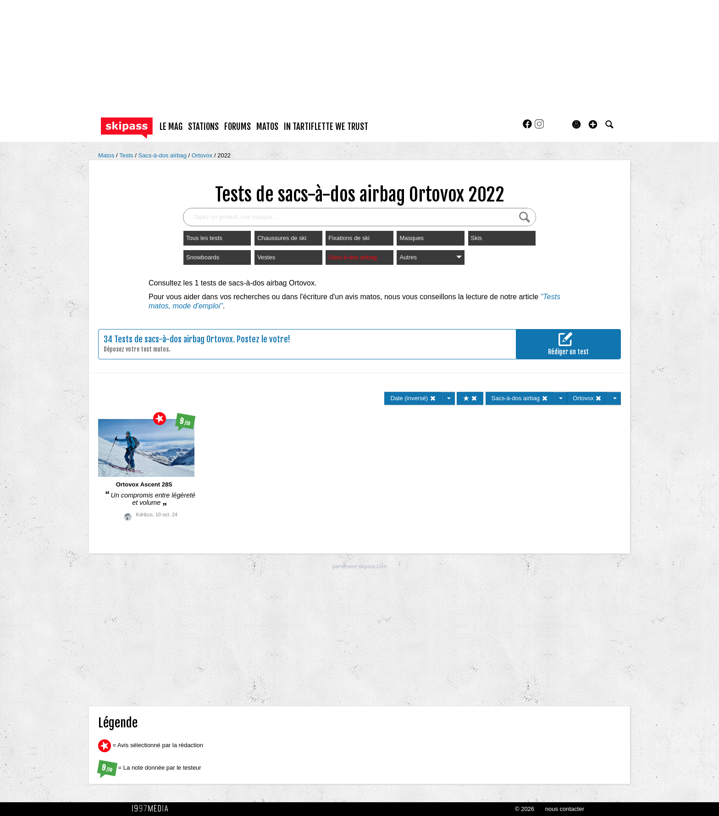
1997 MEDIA (152, 808)
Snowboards (202, 257)
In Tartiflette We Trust (326, 126)
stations (203, 126)
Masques (411, 238)
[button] (593, 124)
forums (237, 126)
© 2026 (524, 808)
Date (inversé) (413, 398)
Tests (127, 155)
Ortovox (203, 155)
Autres (430, 257)
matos (267, 126)
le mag (171, 126)
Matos (107, 155)
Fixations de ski (349, 238)
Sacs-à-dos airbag (163, 155)
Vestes (266, 257)
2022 (224, 155)
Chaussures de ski (281, 238)
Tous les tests (204, 238)
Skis (476, 238)
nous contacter (564, 808)
